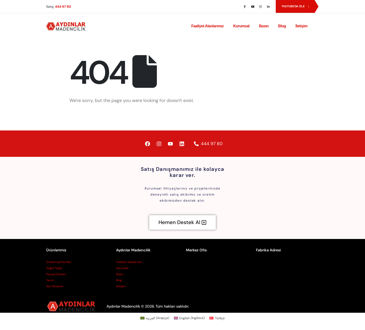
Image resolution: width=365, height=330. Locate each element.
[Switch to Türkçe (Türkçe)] (217, 318)
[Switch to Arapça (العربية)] (155, 318)
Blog (282, 26)
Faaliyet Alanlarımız (207, 26)
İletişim (301, 26)
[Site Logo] (67, 26)
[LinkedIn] (268, 6)
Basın (264, 26)
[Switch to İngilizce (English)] (189, 318)
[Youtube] (252, 6)
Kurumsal (241, 26)
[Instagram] (260, 6)
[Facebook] (244, 6)
